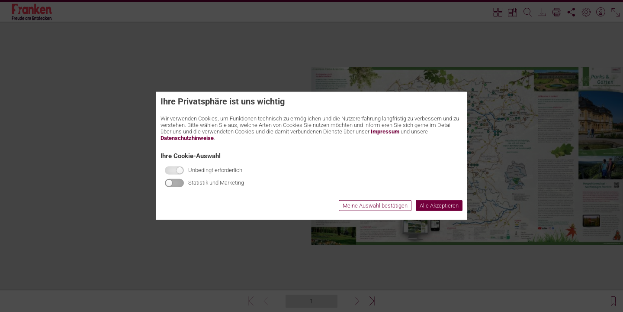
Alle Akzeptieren (439, 205)
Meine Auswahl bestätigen (375, 205)
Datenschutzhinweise (187, 138)
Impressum (385, 131)
